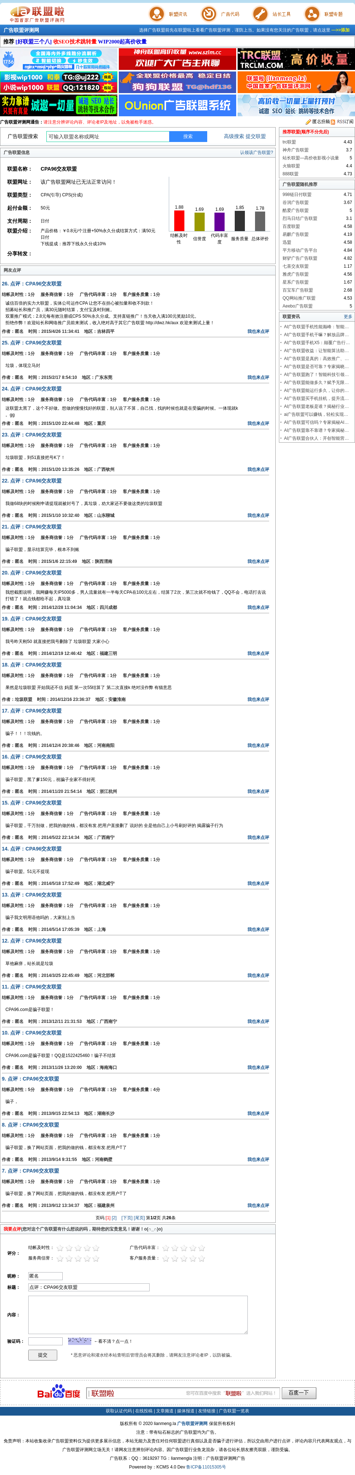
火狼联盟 (291, 165)
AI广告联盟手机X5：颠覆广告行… (317, 342)
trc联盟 (289, 142)
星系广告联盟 (296, 282)
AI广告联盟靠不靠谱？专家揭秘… (316, 430)
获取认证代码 (119, 1410)
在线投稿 (144, 1410)
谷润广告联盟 (296, 202)
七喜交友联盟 (296, 266)
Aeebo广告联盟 (298, 306)
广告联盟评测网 (21, 30)
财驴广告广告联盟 (300, 258)
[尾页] (139, 1217)
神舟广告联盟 (296, 149)
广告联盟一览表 (234, 1410)
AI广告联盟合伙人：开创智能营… (316, 438)
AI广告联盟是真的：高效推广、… (316, 358)
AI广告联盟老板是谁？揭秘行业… (316, 406)
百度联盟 (291, 226)
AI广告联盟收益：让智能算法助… (316, 350)
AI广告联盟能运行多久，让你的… (316, 390)
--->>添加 (340, 30)
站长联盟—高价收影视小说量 (311, 157)
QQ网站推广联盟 (299, 298)
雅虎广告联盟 (296, 274)
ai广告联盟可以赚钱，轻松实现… (316, 414)
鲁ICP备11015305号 (206, 1467)
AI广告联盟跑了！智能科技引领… (316, 374)
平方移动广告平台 (300, 250)
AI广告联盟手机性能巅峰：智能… (316, 326)
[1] (108, 1217)
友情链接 (207, 1410)
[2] (114, 1217)
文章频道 (165, 1410)
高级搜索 (234, 136)
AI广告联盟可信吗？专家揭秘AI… (316, 422)
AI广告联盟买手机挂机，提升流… (316, 398)
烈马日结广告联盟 (300, 218)
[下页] (127, 1217)
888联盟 (290, 173)
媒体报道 (186, 1410)
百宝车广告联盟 (298, 290)
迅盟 (287, 242)
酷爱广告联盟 (296, 210)
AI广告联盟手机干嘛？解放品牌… (316, 334)
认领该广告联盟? (256, 152)
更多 (348, 316)
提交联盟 (256, 136)
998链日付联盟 (297, 194)
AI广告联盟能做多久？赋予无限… (316, 382)
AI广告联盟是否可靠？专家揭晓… (316, 366)
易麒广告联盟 (296, 234)
